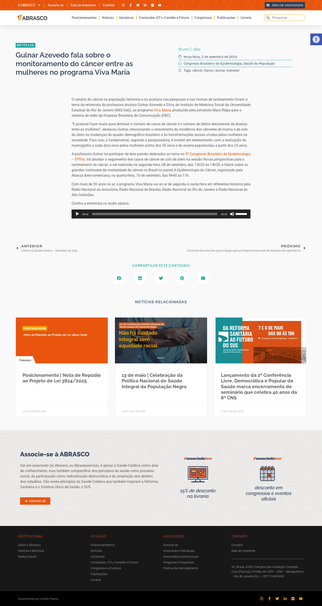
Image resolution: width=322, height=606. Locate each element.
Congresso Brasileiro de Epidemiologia (213, 63)
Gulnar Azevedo (227, 70)
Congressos (203, 17)
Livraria (246, 17)
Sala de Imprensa (83, 5)
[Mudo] (232, 214)
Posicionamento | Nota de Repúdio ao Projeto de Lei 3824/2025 (62, 378)
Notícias (108, 17)
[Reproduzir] (77, 214)
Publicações (226, 17)
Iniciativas (126, 17)
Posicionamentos (84, 17)
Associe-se (56, 5)
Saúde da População (259, 63)
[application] (161, 214)
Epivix (209, 70)
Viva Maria (162, 110)
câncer (197, 70)
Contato (108, 5)
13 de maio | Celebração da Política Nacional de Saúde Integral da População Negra (154, 380)
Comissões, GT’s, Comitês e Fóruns (164, 17)
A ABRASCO (29, 5)
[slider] (155, 214)
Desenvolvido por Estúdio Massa (38, 599)
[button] (316, 39)
